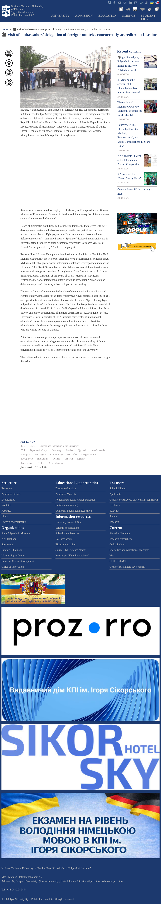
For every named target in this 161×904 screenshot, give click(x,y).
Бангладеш (40, 454)
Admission (84, 15)
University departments (13, 521)
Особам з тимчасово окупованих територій (133, 499)
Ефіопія (81, 458)
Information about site (31, 876)
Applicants (115, 494)
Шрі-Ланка (42, 458)
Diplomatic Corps (38, 450)
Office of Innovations (12, 566)
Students (114, 510)
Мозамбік (72, 454)
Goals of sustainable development (127, 566)
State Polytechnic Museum (15, 533)
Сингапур (56, 450)
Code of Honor (117, 544)
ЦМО (32, 446)
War (111, 555)
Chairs (4, 516)
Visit (23, 450)
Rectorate (6, 488)
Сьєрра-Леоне (89, 454)
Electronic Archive (65, 544)
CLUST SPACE (118, 561)
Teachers (114, 521)
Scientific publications (67, 527)
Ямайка (69, 450)
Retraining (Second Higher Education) (75, 499)
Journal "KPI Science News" (70, 549)
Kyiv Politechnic (56, 463)
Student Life (148, 17)
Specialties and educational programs (129, 549)
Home (4, 29)
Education (107, 15)
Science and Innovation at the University (59, 446)
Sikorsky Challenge (119, 533)
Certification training (66, 505)
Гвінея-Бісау (56, 454)
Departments (8, 499)
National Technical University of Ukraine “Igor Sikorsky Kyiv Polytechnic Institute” (27, 11)
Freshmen (114, 505)
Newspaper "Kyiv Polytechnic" (72, 555)
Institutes (6, 505)
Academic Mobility (65, 494)
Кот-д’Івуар (27, 458)
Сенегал (68, 458)
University (60, 15)
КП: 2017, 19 (27, 441)
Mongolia (25, 454)
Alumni (113, 516)
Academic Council (11, 494)
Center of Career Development (17, 561)
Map (3, 876)
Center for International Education (73, 510)
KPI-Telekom (8, 538)
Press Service (27, 463)
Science (128, 15)
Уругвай (82, 450)
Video (41, 463)
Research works (63, 538)
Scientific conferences (67, 533)
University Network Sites (68, 522)
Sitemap (12, 876)
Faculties (6, 510)
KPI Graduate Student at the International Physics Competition (129, 160)
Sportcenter (7, 544)
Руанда (56, 458)
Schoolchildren (117, 488)
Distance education (65, 488)
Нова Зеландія (98, 450)
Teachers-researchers (120, 538)
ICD (23, 446)
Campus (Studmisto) (12, 549)
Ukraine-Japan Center (13, 555)
